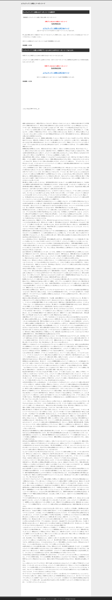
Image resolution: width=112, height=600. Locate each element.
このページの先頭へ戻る (86, 596)
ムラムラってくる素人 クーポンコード (33, 3)
